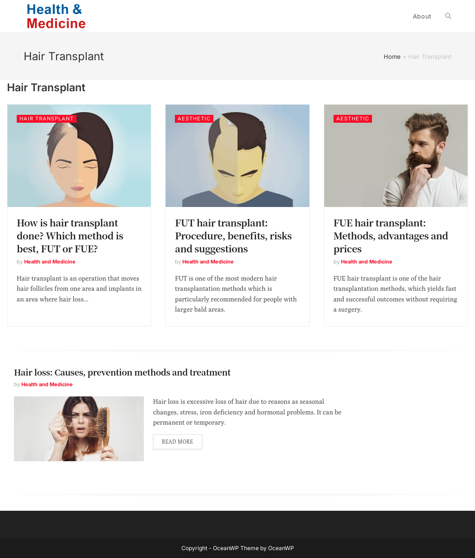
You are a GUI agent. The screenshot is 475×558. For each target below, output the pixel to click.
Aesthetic (194, 118)
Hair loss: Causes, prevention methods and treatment (122, 372)
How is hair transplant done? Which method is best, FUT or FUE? (70, 235)
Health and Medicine (50, 261)
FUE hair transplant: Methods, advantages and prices (391, 235)
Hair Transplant (46, 118)
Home (392, 56)
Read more (177, 442)
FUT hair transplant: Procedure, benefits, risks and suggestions (233, 235)
